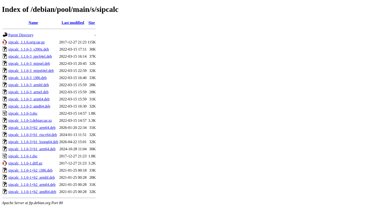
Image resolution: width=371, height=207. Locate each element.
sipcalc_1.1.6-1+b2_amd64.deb (32, 192)
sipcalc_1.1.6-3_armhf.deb (28, 85)
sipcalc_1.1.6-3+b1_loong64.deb (33, 142)
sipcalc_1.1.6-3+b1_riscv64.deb (32, 135)
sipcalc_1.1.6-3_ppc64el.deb (30, 56)
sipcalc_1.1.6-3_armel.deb (28, 92)
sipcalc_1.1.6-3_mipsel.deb (29, 63)
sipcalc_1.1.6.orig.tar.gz (26, 42)
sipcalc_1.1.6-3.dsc (23, 113)
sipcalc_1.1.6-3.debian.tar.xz (30, 120)
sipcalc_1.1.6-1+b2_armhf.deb (31, 177)
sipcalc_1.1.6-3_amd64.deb (29, 106)
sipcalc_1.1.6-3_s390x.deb (28, 49)
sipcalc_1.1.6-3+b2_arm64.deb (32, 128)
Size (91, 23)
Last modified (73, 23)
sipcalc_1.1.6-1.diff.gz (25, 163)
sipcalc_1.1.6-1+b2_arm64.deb (32, 185)
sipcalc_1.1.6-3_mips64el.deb (31, 71)
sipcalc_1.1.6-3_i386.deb (27, 78)
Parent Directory (20, 35)
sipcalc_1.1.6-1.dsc (23, 156)
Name (33, 23)
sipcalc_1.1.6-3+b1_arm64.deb (32, 149)
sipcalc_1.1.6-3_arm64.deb (29, 99)
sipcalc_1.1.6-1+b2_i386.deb (30, 170)
